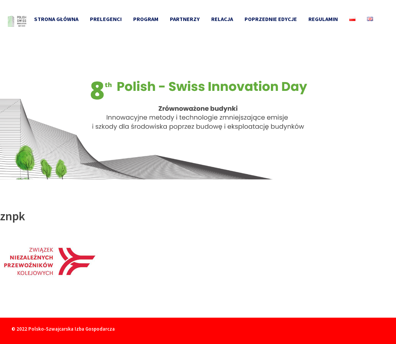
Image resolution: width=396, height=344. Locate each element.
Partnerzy (185, 19)
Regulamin (323, 19)
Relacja (222, 19)
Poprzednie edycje (270, 19)
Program (145, 19)
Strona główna (56, 19)
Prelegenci (106, 19)
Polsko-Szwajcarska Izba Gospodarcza (71, 329)
